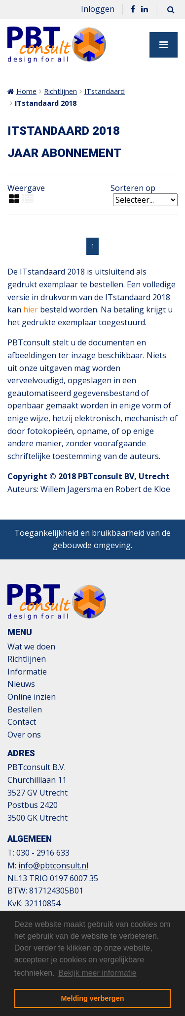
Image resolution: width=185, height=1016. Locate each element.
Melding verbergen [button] (92, 998)
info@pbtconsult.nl (53, 865)
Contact (21, 721)
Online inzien (31, 696)
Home (26, 91)
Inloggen (97, 8)
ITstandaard (104, 91)
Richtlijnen (60, 91)
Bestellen (24, 709)
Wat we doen (31, 646)
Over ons (24, 734)
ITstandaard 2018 (45, 103)
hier (30, 309)
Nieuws (21, 683)
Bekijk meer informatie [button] (97, 973)
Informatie (27, 671)
